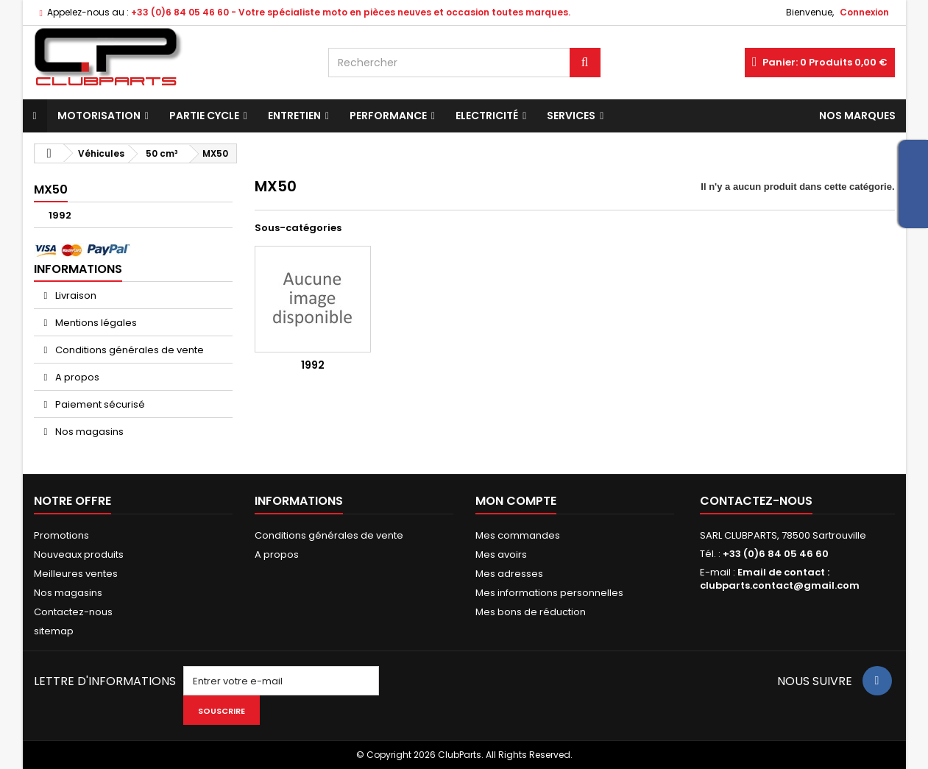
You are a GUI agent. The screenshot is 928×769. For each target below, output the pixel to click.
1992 (60, 215)
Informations (78, 269)
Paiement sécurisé (99, 404)
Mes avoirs (501, 554)
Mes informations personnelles (549, 593)
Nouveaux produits (79, 554)
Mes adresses (509, 574)
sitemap (54, 631)
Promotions (61, 535)
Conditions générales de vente (128, 350)
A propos (76, 377)
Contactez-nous (73, 612)
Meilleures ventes (76, 574)
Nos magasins (88, 432)
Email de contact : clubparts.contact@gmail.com (780, 578)
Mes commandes (517, 535)
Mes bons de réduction (530, 612)
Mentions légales (95, 323)
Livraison (74, 295)
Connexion (864, 12)
